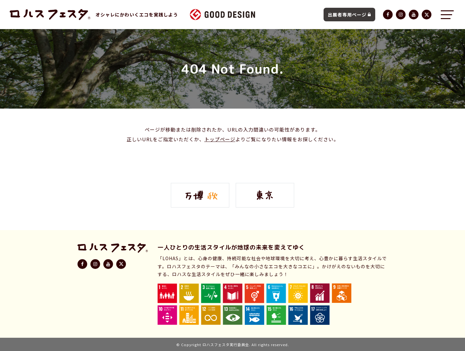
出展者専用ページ (349, 14)
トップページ (219, 139)
